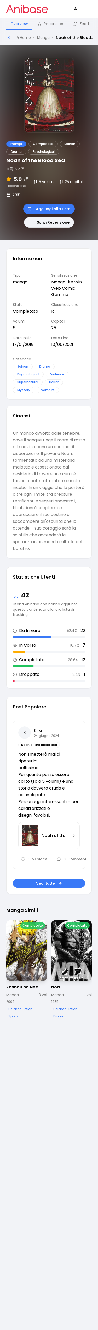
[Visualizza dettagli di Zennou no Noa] (26, 969)
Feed (81, 23)
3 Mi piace (34, 859)
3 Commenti (72, 859)
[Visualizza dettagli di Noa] (71, 969)
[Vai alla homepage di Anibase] (27, 9)
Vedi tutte (49, 883)
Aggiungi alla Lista (49, 208)
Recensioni (50, 23)
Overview (19, 23)
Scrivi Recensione (49, 222)
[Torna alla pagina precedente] (9, 37)
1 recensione (16, 186)
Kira (38, 730)
